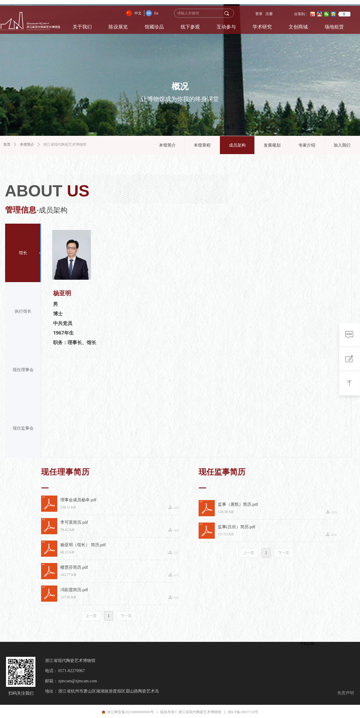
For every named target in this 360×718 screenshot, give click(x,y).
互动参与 (226, 26)
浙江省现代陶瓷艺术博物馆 (64, 144)
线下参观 (190, 26)
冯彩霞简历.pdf (74, 590)
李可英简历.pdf (74, 522)
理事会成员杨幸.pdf (78, 500)
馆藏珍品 (154, 26)
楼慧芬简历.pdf (74, 567)
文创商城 (298, 26)
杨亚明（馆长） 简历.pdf (83, 545)
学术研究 (262, 26)
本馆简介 (27, 144)
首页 (6, 144)
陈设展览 (118, 26)
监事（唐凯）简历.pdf (238, 504)
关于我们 (82, 26)
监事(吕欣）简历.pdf (236, 527)
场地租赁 (334, 26)
